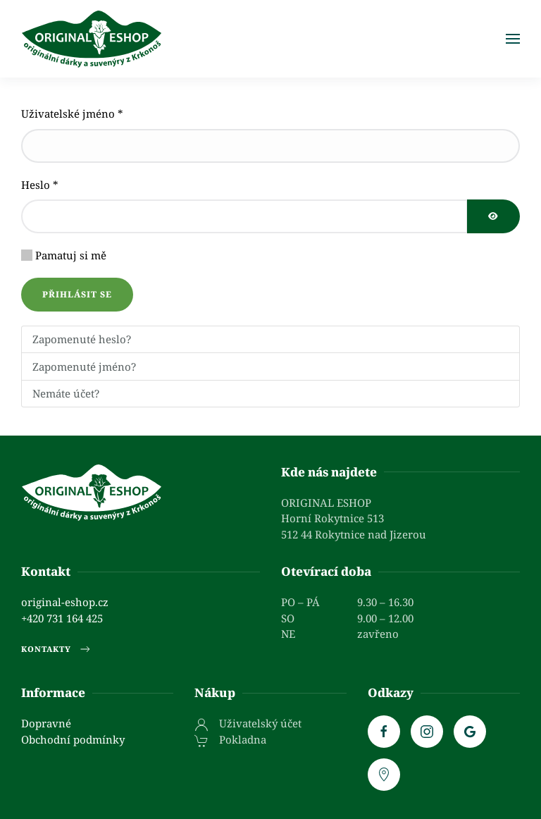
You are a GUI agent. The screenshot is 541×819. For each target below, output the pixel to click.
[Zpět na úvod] (91, 39)
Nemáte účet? (65, 393)
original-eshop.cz (64, 602)
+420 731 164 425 (62, 618)
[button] (513, 39)
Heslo (39, 185)
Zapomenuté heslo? (81, 339)
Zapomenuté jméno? (84, 366)
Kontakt (45, 571)
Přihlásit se (77, 294)
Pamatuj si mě (70, 255)
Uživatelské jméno (72, 113)
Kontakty (56, 649)
